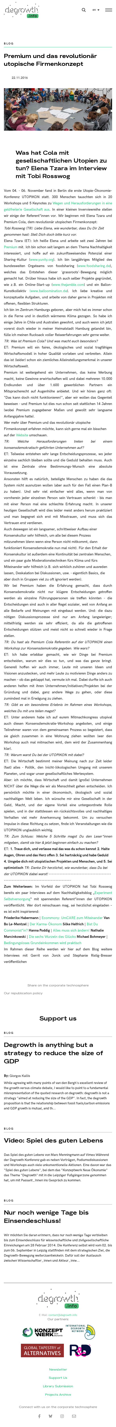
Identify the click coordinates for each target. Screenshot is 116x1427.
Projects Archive (58, 1395)
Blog (9, 43)
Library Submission (58, 1386)
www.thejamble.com (68, 285)
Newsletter (58, 1369)
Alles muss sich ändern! (71, 930)
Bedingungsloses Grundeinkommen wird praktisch (42, 943)
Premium (10, 247)
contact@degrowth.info (62, 1315)
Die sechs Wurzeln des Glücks (52, 937)
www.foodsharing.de (94, 266)
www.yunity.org (41, 260)
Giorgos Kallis (20, 1076)
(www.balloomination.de (48, 291)
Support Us (58, 1378)
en (94, 10)
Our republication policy (23, 993)
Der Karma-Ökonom (46, 924)
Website (22, 435)
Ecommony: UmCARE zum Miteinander (72, 918)
